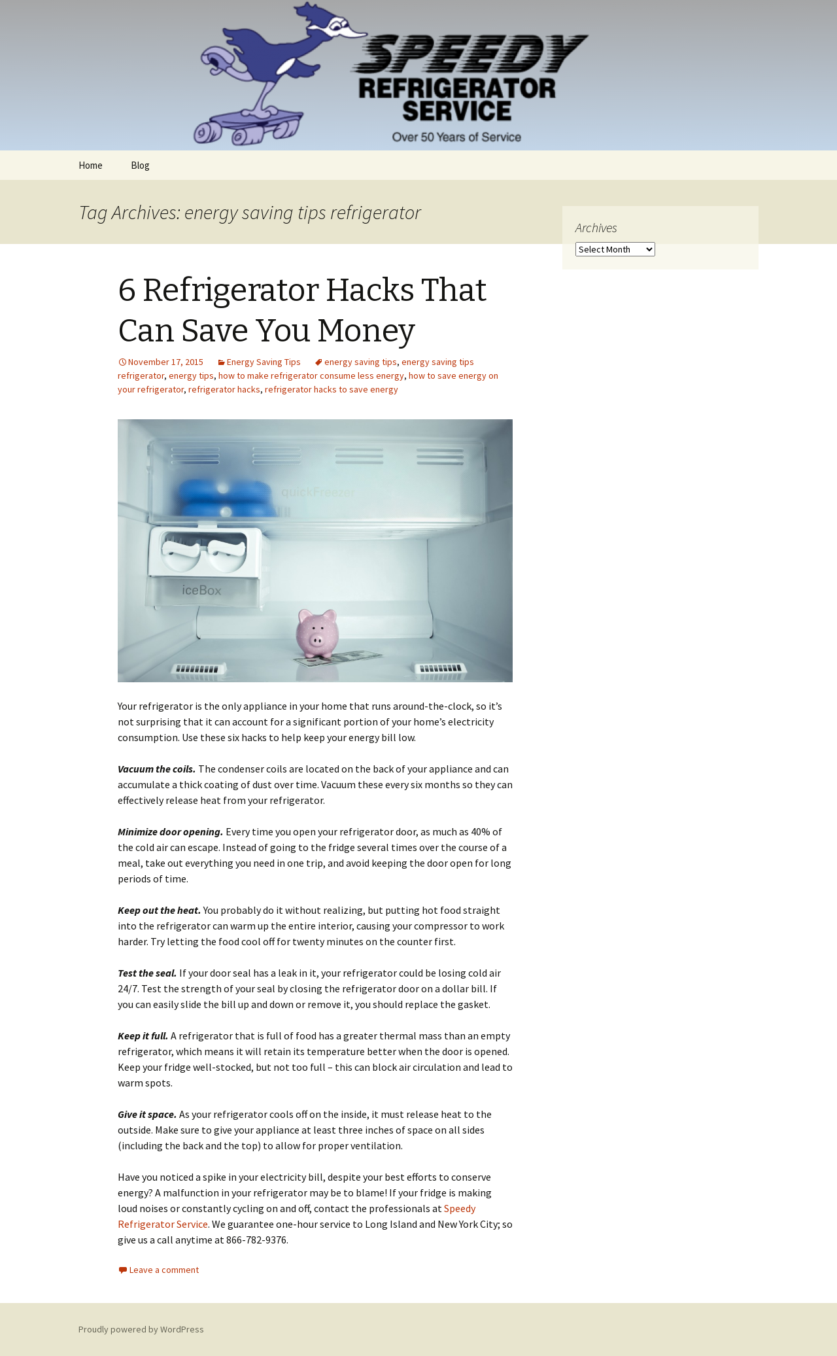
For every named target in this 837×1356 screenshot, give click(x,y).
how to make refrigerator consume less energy (311, 375)
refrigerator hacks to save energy (331, 389)
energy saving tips (360, 362)
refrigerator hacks (224, 389)
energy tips (191, 375)
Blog (140, 165)
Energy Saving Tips (264, 362)
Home (90, 165)
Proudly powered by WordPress (141, 1329)
